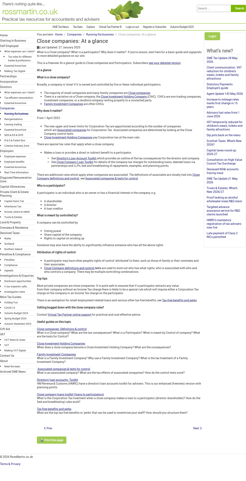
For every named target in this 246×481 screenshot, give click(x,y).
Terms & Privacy (10, 464)
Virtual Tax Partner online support (69, 314)
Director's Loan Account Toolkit (77, 158)
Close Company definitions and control (69, 268)
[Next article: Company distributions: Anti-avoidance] (197, 428)
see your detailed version (165, 63)
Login (212, 36)
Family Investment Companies (63, 104)
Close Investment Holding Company (124, 96)
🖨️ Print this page (51, 440)
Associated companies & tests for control (111, 178)
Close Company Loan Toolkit (75, 162)
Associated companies (71, 130)
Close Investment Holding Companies (68, 137)
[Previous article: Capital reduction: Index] (48, 428)
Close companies (139, 93)
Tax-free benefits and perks (179, 300)
